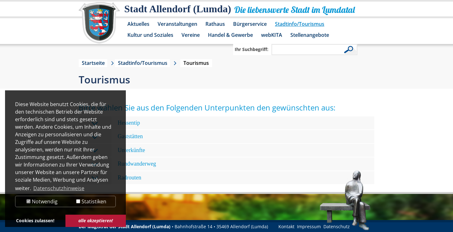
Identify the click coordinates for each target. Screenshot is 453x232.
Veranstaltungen (177, 23)
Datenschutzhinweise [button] (58, 188)
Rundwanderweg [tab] (123, 164)
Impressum (309, 226)
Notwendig (42, 201)
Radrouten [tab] (116, 178)
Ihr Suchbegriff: (251, 49)
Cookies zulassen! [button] (35, 221)
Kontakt (286, 226)
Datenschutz (336, 226)
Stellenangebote (309, 34)
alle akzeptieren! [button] (95, 221)
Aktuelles (138, 23)
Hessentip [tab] (115, 123)
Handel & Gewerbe (230, 34)
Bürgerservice (250, 23)
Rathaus (215, 23)
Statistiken (91, 201)
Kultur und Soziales (150, 34)
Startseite (93, 62)
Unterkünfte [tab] (118, 150)
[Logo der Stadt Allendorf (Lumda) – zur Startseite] (99, 25)
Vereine (191, 34)
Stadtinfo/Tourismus (299, 23)
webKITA (271, 34)
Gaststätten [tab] (117, 136)
